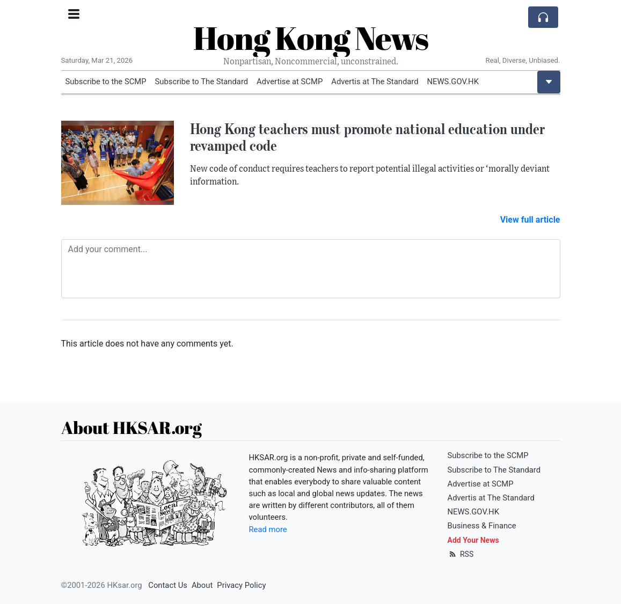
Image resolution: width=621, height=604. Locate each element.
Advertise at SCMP (290, 81)
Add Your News (473, 540)
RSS (461, 554)
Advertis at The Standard (374, 81)
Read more (268, 529)
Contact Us (167, 585)
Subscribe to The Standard (202, 81)
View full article (530, 220)
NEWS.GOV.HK (453, 81)
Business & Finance (482, 526)
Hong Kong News (310, 37)
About (202, 585)
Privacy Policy (241, 585)
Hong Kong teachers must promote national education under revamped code (367, 137)
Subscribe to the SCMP (106, 81)
